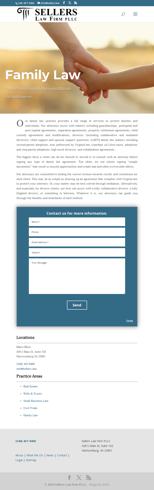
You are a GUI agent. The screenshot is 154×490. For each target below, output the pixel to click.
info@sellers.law (26, 369)
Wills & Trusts (32, 393)
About (19, 455)
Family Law (30, 415)
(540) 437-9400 (25, 364)
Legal (18, 460)
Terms (129, 320)
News (50, 455)
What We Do (34, 455)
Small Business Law (36, 401)
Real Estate (30, 386)
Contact (62, 455)
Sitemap (31, 460)
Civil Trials (30, 408)
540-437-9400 (26, 3)
